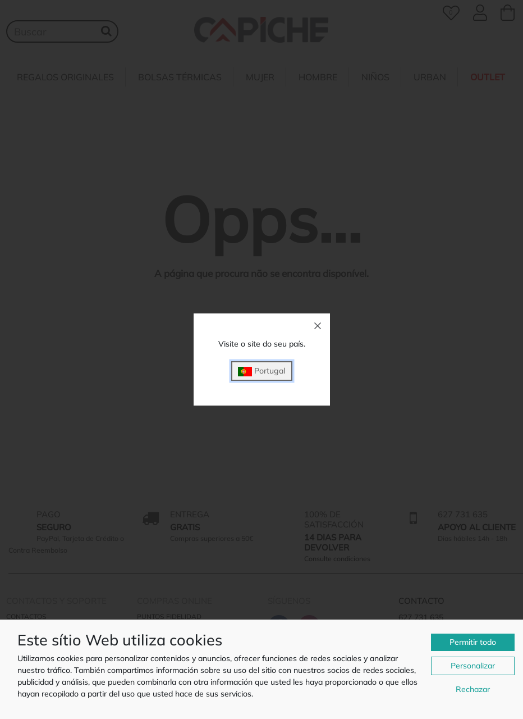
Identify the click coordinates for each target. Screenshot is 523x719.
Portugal (261, 371)
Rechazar (473, 689)
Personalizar (473, 666)
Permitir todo (472, 642)
